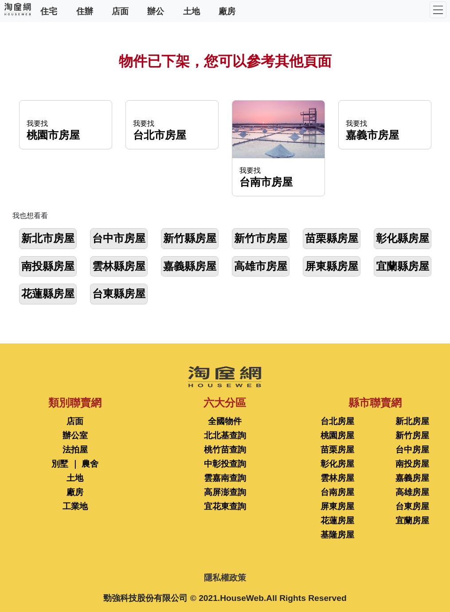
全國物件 (225, 421)
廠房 (227, 11)
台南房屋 (337, 492)
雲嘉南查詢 (225, 478)
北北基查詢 (225, 435)
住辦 (84, 11)
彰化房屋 (337, 463)
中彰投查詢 (225, 463)
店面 (120, 11)
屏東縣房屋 (331, 266)
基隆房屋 (337, 534)
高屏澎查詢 (225, 492)
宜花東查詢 (225, 506)
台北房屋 (337, 421)
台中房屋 (412, 449)
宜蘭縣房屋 (402, 266)
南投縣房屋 (47, 266)
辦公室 (75, 435)
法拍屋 (75, 449)
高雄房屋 (412, 492)
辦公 (155, 11)
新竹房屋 (412, 435)
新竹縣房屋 (189, 238)
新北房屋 (412, 421)
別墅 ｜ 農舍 (74, 463)
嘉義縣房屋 (189, 266)
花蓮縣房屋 (47, 294)
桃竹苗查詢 (225, 449)
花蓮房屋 (337, 520)
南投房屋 (412, 463)
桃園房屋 (337, 435)
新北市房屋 (47, 238)
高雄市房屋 (260, 266)
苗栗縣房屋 (331, 238)
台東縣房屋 (118, 294)
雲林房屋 (337, 478)
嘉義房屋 (412, 478)
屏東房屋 (337, 506)
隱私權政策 (225, 578)
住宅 (48, 11)
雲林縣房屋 (118, 266)
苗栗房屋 (337, 449)
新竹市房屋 (260, 238)
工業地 (75, 506)
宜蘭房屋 (412, 520)
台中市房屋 (118, 238)
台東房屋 (412, 506)
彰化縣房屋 (402, 238)
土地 (191, 11)
